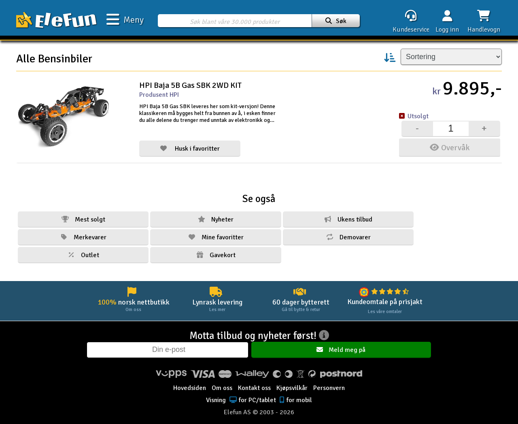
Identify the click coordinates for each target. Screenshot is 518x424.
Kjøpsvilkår (292, 382)
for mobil (295, 394)
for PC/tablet (251, 394)
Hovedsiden (189, 382)
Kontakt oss (254, 382)
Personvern (329, 382)
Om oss (222, 382)
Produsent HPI (159, 95)
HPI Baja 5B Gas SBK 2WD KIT (190, 85)
